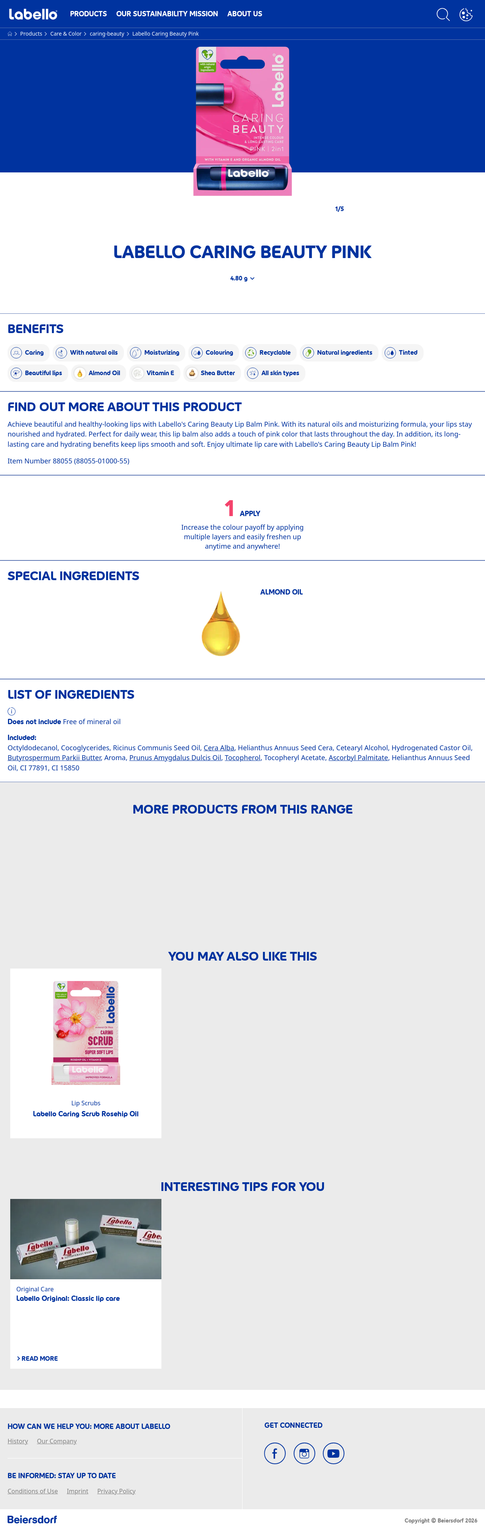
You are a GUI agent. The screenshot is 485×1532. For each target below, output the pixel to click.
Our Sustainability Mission (167, 13)
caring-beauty (108, 33)
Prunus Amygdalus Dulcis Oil (175, 757)
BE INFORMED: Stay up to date (62, 1476)
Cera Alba (219, 747)
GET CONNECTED (293, 1425)
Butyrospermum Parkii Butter (54, 757)
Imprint (77, 1491)
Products (88, 13)
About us (244, 13)
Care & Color (66, 33)
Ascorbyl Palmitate (358, 757)
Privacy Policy (116, 1491)
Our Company (57, 1441)
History (18, 1441)
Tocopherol (242, 757)
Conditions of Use (33, 1491)
